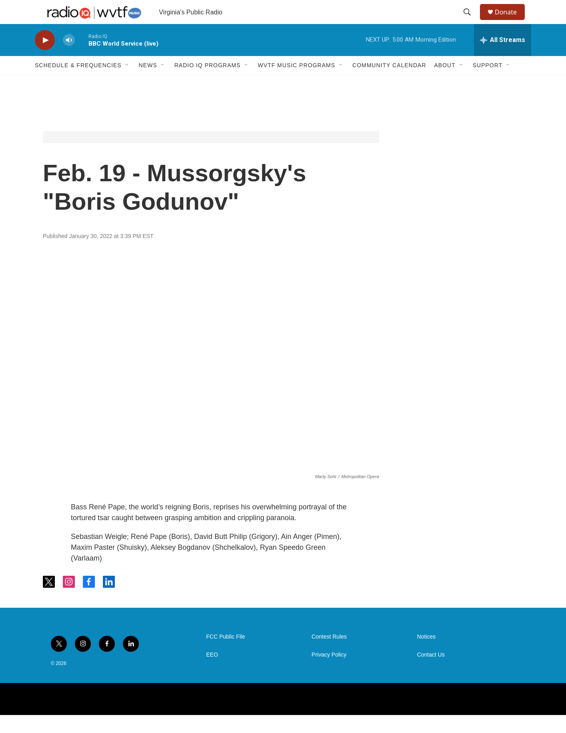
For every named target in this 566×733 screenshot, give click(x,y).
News (147, 83)
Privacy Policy (328, 673)
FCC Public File (225, 655)
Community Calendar (389, 83)
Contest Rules (329, 655)
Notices (426, 655)
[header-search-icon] (470, 21)
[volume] (69, 58)
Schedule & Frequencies (78, 83)
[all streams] (502, 58)
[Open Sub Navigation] (127, 83)
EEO (212, 673)
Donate (510, 21)
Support (487, 83)
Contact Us (431, 673)
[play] (44, 58)
